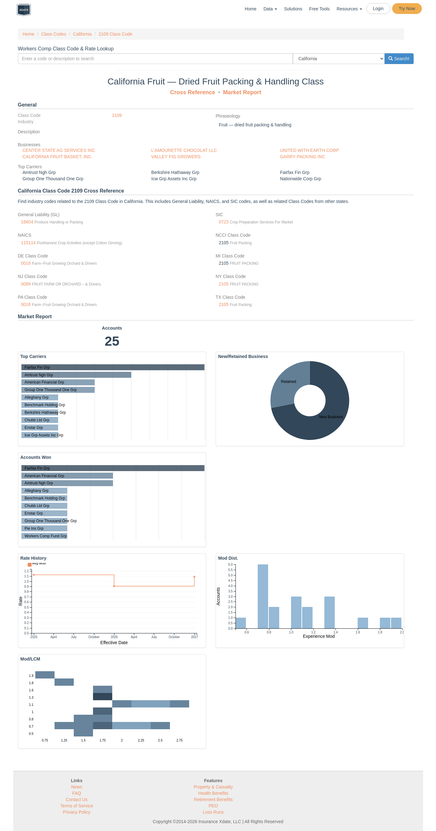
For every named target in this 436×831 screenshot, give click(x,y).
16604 (27, 221)
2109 (117, 115)
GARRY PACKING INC (302, 156)
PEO (213, 805)
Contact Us (77, 799)
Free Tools (319, 8)
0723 (224, 221)
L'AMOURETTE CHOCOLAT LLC (184, 150)
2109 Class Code (115, 34)
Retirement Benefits (213, 799)
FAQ (76, 793)
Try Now (407, 8)
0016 (26, 263)
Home (250, 8)
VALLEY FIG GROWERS (176, 156)
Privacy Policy (76, 812)
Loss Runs (213, 812)
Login (378, 8)
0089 (26, 283)
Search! (398, 58)
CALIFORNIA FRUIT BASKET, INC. (57, 156)
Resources (349, 8)
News (76, 786)
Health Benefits (213, 793)
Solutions (293, 8)
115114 (28, 242)
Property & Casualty (213, 786)
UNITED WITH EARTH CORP (309, 150)
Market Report (242, 92)
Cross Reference (192, 92)
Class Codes (53, 34)
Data (270, 8)
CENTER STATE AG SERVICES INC (59, 150)
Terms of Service (76, 805)
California (82, 34)
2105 (224, 283)
